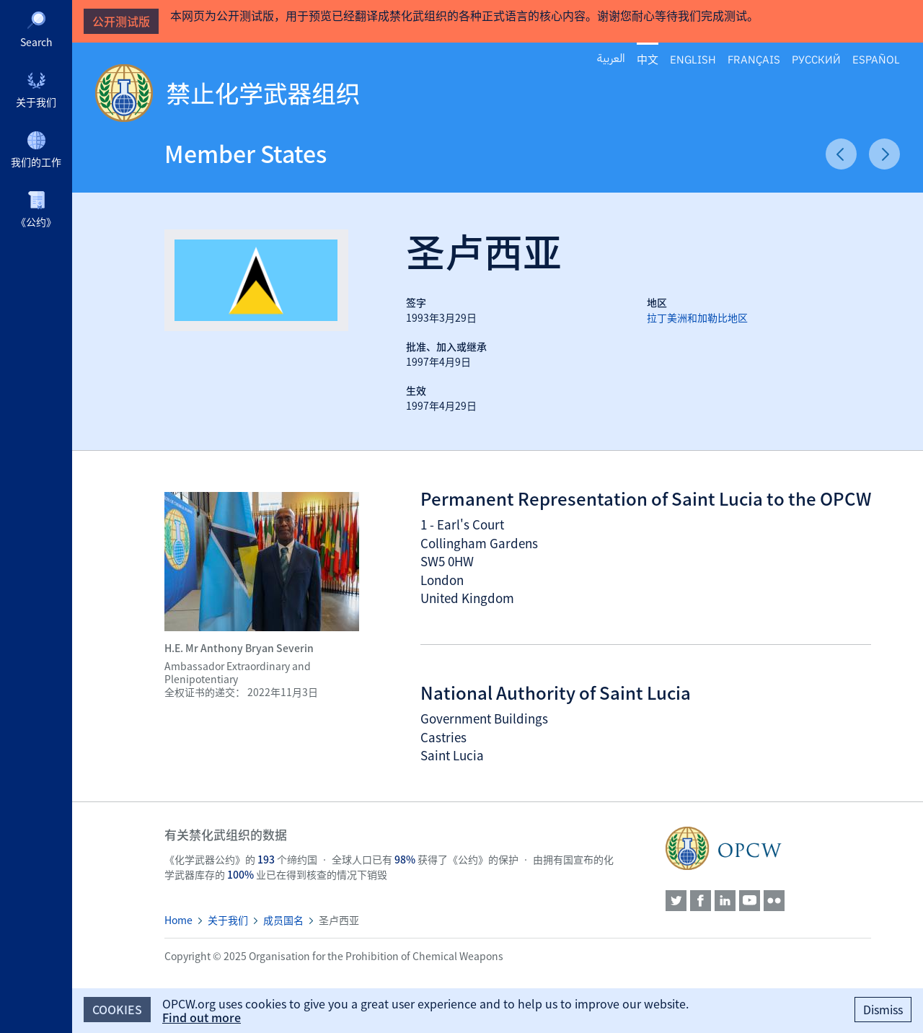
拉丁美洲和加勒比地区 (697, 317)
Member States (245, 153)
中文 (647, 59)
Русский (816, 58)
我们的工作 (36, 161)
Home (178, 920)
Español (876, 58)
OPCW (768, 848)
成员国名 (283, 920)
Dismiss (883, 1009)
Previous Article (841, 154)
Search (36, 42)
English (693, 58)
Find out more (201, 1017)
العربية (611, 59)
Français (754, 58)
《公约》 (36, 221)
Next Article (884, 154)
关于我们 (36, 101)
